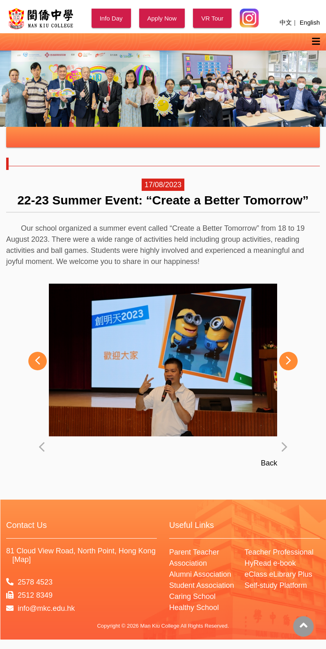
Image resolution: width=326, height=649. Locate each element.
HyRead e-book (270, 607)
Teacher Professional (279, 596)
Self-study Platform (276, 629)
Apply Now (162, 18)
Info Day (111, 18)
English (310, 22)
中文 (286, 22)
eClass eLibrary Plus (278, 618)
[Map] (21, 603)
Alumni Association (200, 618)
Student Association (201, 629)
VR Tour (212, 18)
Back (269, 507)
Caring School (192, 640)
